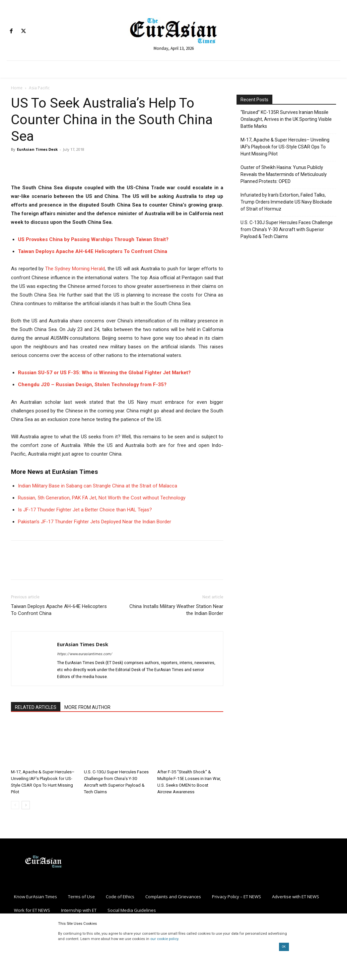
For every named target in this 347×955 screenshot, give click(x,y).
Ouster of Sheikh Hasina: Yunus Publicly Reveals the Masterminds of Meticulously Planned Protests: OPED (284, 174)
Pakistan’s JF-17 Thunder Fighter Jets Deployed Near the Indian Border (94, 522)
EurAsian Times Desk (37, 149)
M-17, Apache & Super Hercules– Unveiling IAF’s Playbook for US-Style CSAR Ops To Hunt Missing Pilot (285, 146)
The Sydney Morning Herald (75, 269)
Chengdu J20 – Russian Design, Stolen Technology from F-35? (92, 385)
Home (17, 88)
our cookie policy (164, 939)
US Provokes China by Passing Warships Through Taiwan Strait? (93, 239)
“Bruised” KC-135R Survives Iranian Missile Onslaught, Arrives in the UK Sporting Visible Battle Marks (286, 119)
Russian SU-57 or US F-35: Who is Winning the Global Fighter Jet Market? (104, 373)
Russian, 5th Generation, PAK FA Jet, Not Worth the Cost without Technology (101, 498)
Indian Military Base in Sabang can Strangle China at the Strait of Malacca (97, 486)
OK (284, 946)
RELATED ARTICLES (35, 707)
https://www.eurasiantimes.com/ (84, 654)
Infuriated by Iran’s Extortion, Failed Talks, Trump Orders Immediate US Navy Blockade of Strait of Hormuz (286, 202)
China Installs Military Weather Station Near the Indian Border (176, 609)
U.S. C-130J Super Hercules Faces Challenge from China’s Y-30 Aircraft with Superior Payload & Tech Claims (287, 229)
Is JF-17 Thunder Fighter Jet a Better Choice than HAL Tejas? (85, 510)
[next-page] (26, 805)
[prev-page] (15, 805)
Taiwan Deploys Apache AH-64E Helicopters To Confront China (92, 251)
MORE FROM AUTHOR (87, 707)
